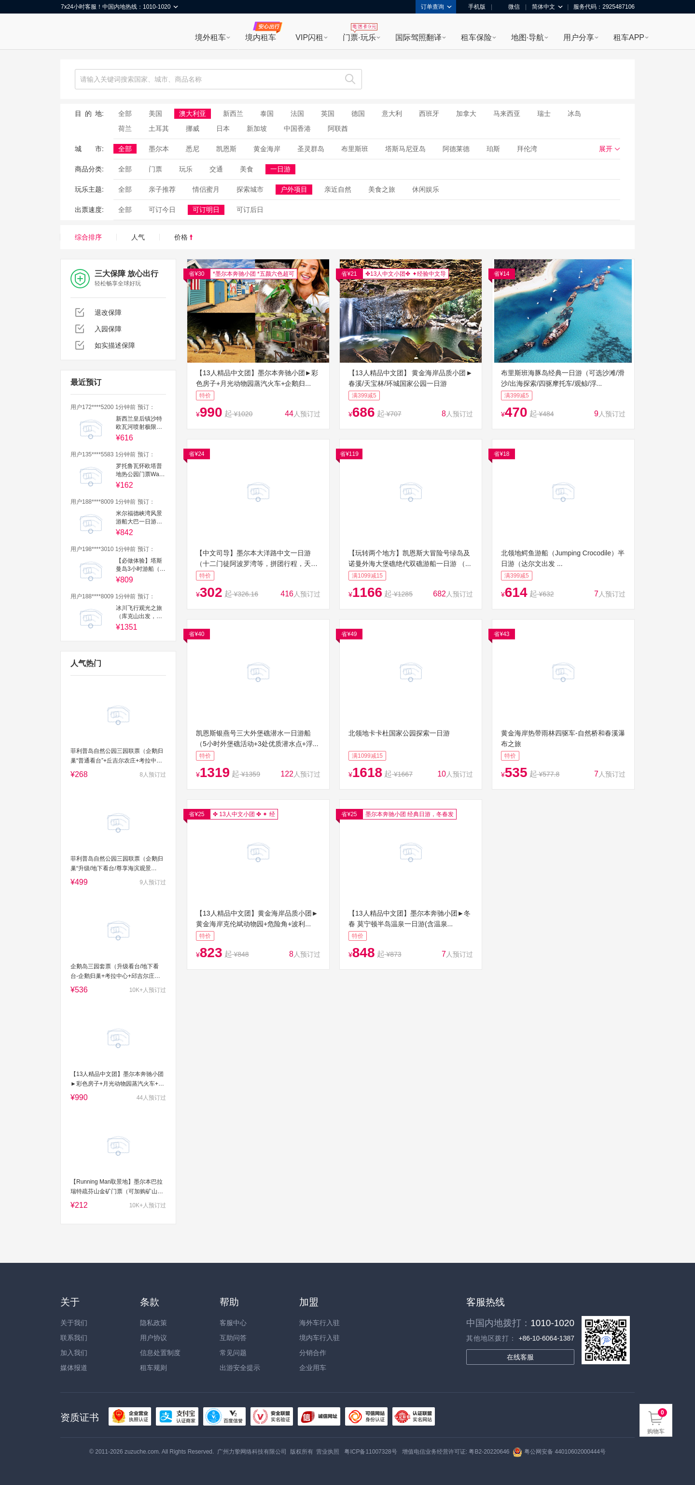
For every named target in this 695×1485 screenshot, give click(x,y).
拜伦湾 (527, 149)
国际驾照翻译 (418, 37)
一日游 (280, 169)
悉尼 (192, 149)
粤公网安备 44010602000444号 (559, 1451)
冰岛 (574, 113)
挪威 (192, 128)
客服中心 (233, 1323)
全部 (125, 113)
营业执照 (327, 1451)
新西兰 (233, 113)
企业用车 (312, 1368)
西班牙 (429, 113)
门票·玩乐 (359, 37)
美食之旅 (381, 189)
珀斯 (493, 149)
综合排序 (88, 237)
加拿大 (466, 113)
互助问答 (233, 1338)
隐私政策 (153, 1323)
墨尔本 (159, 149)
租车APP (628, 37)
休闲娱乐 (425, 189)
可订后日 (250, 209)
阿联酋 (338, 128)
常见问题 (233, 1353)
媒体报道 (73, 1368)
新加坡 (257, 128)
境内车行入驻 (319, 1338)
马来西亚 (506, 113)
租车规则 (153, 1368)
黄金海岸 (266, 149)
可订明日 (206, 209)
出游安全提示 (240, 1368)
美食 (246, 169)
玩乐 (186, 169)
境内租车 (260, 37)
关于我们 (73, 1323)
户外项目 (293, 189)
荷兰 (125, 128)
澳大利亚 (192, 113)
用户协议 (153, 1338)
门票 (155, 169)
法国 (297, 113)
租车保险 (476, 37)
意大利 (392, 113)
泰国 (267, 113)
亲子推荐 (162, 189)
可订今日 (162, 209)
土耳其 (159, 128)
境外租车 (210, 37)
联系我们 (73, 1338)
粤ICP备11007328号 (370, 1451)
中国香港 (297, 128)
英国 (327, 113)
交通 (216, 169)
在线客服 (520, 1357)
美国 (155, 113)
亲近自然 (337, 189)
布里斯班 (354, 149)
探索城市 (250, 189)
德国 (358, 113)
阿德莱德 (456, 149)
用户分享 (578, 37)
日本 (223, 128)
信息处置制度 (160, 1353)
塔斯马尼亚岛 (405, 149)
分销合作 (312, 1353)
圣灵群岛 (310, 149)
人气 (138, 237)
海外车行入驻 (319, 1323)
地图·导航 (527, 37)
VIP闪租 (309, 37)
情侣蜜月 (206, 189)
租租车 (73, 32)
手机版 (473, 6)
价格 (183, 237)
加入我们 (73, 1353)
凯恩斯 (226, 149)
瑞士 (544, 113)
